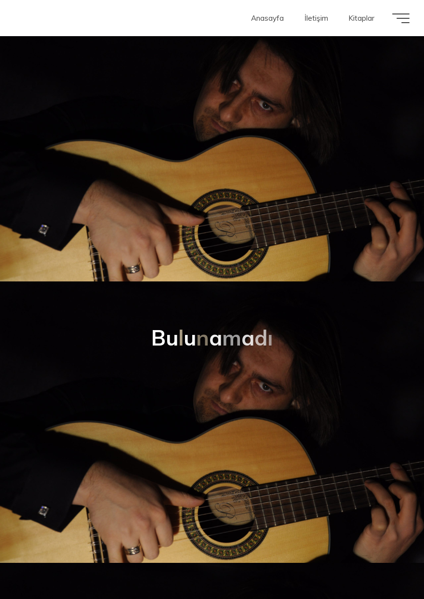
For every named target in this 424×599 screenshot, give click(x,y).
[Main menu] (401, 18)
